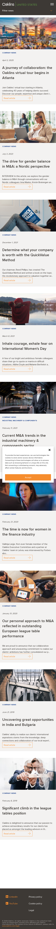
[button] (49, 449)
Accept (28, 477)
